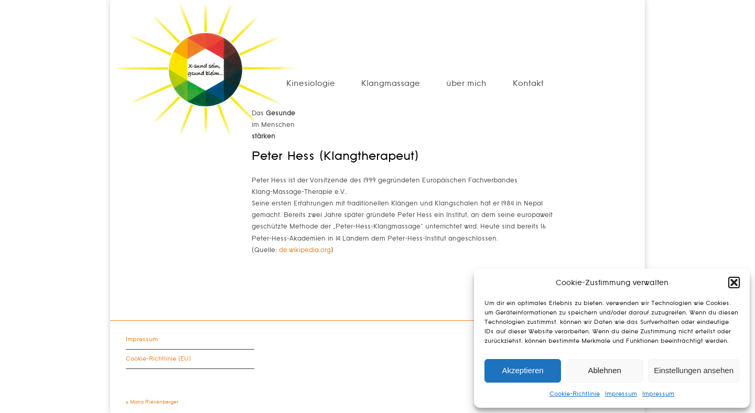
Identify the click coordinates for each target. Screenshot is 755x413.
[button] (734, 282)
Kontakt (528, 83)
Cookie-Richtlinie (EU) (158, 358)
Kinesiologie (310, 83)
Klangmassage (390, 83)
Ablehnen (604, 370)
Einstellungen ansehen (694, 370)
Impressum (621, 393)
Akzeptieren (522, 370)
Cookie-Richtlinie (574, 393)
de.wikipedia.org (305, 250)
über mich (466, 83)
